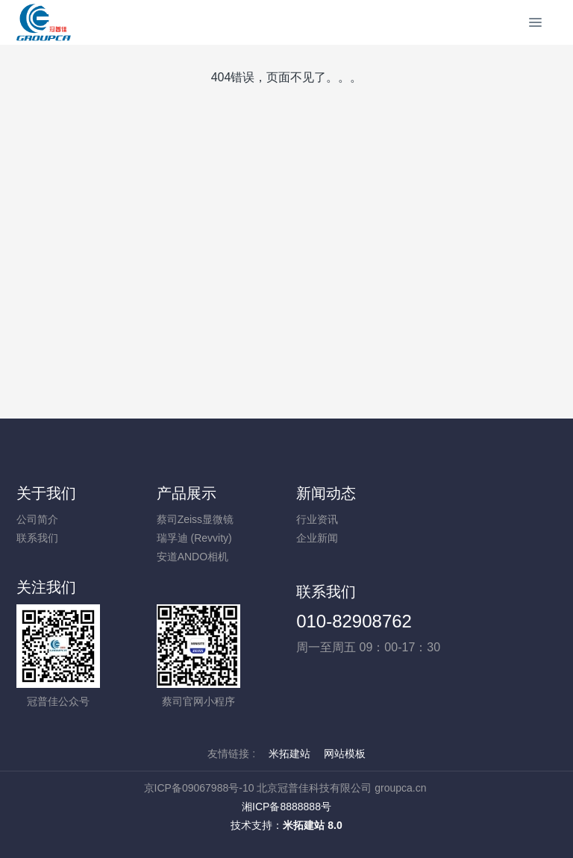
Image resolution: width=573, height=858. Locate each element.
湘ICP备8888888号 (286, 806)
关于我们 (46, 493)
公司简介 (37, 519)
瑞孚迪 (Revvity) (194, 538)
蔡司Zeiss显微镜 (195, 519)
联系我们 (37, 538)
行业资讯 (317, 519)
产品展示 (186, 493)
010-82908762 (354, 621)
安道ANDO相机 (192, 557)
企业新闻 (317, 538)
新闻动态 (326, 493)
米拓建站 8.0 (312, 825)
